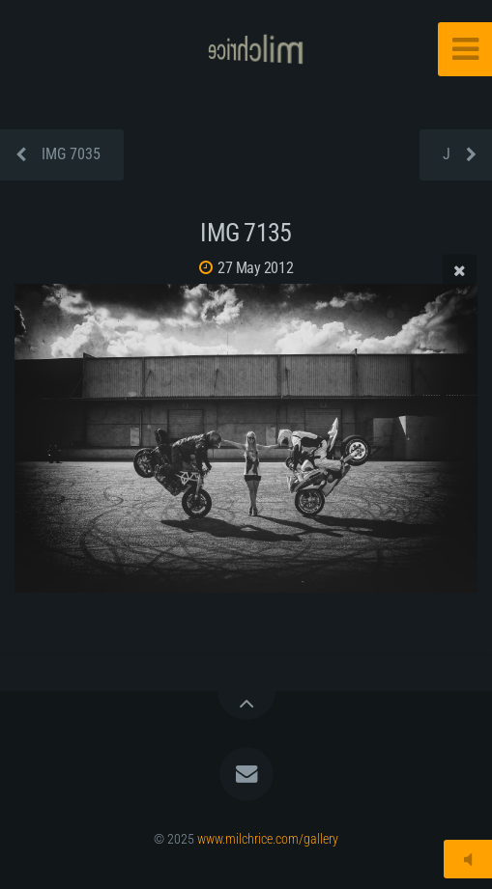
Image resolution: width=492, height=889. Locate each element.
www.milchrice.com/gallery (267, 839)
